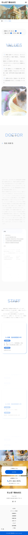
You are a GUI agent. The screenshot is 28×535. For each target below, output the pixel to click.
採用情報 (14, 525)
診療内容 (14, 518)
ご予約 (14, 528)
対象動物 (14, 516)
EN (1, 529)
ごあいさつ (8, 33)
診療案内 (14, 513)
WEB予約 (14, 472)
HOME (14, 508)
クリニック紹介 (14, 511)
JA (3, 529)
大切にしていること (10, 31)
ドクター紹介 (16, 33)
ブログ (14, 523)
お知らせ (14, 520)
